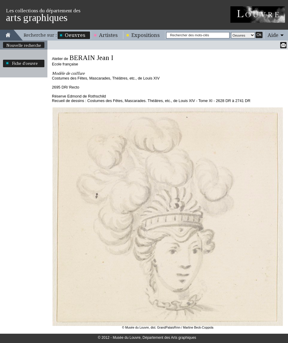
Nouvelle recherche (23, 45)
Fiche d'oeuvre (25, 63)
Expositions (145, 35)
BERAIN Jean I (91, 58)
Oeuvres (75, 35)
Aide (273, 35)
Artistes (108, 35)
